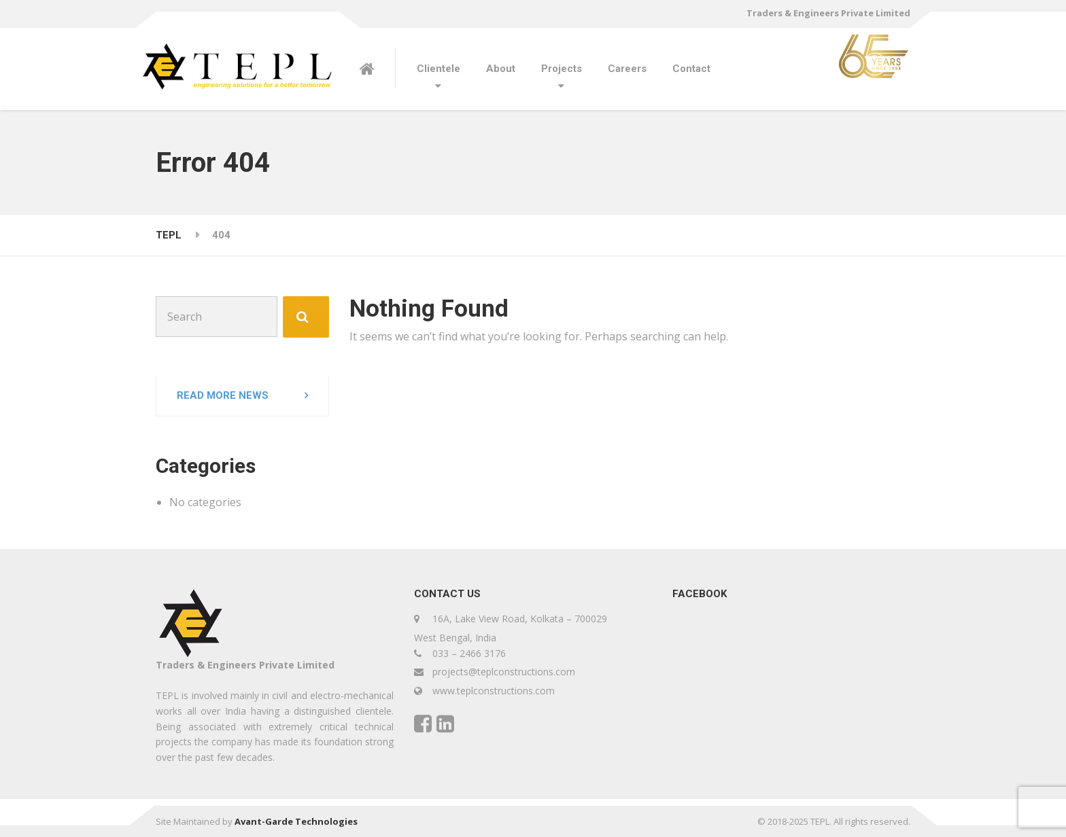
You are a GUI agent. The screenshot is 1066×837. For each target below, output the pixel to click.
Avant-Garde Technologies (296, 821)
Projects (561, 69)
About (500, 69)
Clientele (438, 69)
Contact (691, 69)
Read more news (223, 395)
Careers (627, 69)
